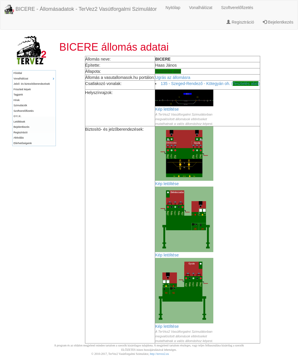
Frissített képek (22, 89)
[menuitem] (34, 73)
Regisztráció (240, 22)
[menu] (34, 108)
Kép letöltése (167, 109)
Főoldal (18, 73)
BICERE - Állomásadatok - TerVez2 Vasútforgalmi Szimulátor (81, 9)
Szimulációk (20, 105)
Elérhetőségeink (23, 143)
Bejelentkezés (278, 22)
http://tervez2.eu (159, 353)
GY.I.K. (18, 116)
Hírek (17, 100)
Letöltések (19, 121)
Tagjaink (18, 94)
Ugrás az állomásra (172, 77)
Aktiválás (19, 137)
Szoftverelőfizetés (237, 7)
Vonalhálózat (200, 7)
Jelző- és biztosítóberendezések (32, 83)
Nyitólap (173, 7)
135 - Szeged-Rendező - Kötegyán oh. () (210, 83)
